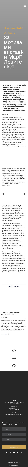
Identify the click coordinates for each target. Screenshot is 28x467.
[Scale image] (14, 157)
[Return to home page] (12, 6)
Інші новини (14, 286)
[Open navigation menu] (24, 5)
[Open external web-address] (14, 458)
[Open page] (14, 301)
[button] (5, 334)
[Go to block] (14, 359)
